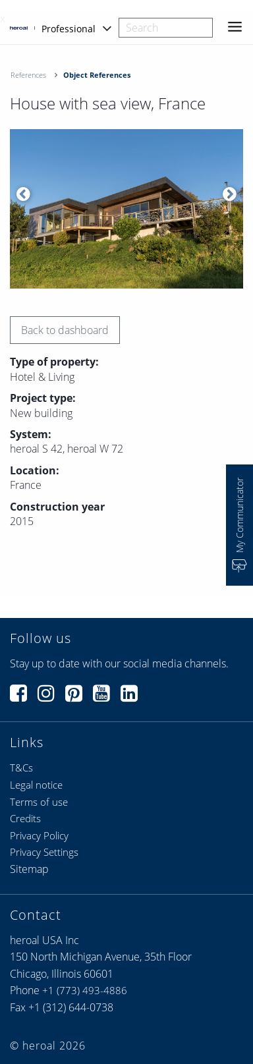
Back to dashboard (65, 330)
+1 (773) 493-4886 (84, 990)
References (28, 75)
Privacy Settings (44, 851)
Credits (25, 818)
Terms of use (39, 801)
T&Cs (21, 767)
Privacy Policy (39, 835)
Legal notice (36, 784)
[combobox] (166, 28)
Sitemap (29, 869)
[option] (126, 209)
